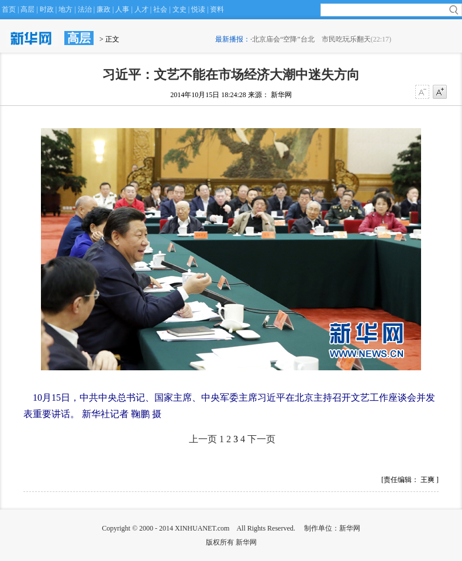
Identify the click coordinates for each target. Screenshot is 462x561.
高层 (27, 9)
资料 (217, 9)
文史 (180, 9)
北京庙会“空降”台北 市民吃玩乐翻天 (311, 39)
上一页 (203, 439)
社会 (160, 9)
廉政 (103, 9)
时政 (47, 9)
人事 (122, 9)
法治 (85, 9)
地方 (65, 9)
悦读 (198, 9)
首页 (9, 9)
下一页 (261, 439)
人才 (142, 9)
